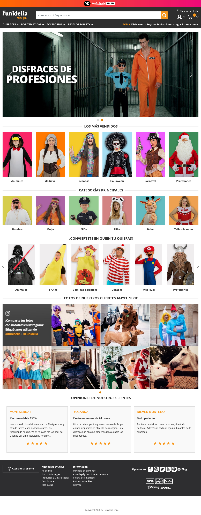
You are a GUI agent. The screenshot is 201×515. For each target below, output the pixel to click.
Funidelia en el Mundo (84, 470)
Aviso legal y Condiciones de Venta (90, 474)
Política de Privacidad (84, 477)
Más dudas (47, 484)
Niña (117, 229)
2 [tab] (102, 121)
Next (190, 74)
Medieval (50, 181)
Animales (17, 181)
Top (125, 24)
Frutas (53, 289)
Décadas (83, 181)
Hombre (17, 229)
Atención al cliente (21, 469)
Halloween (117, 181)
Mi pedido (47, 470)
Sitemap (77, 484)
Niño (84, 229)
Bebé (150, 229)
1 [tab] (98, 121)
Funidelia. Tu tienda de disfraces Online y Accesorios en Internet (15, 15)
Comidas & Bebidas (85, 289)
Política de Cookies (82, 481)
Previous (10, 74)
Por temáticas (31, 24)
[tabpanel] (100, 74)
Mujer (50, 229)
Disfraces (9, 24)
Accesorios (54, 24)
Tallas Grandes (183, 229)
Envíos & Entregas (51, 474)
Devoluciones (48, 481)
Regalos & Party (79, 24)
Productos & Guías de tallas (55, 477)
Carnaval (150, 181)
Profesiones (183, 181)
